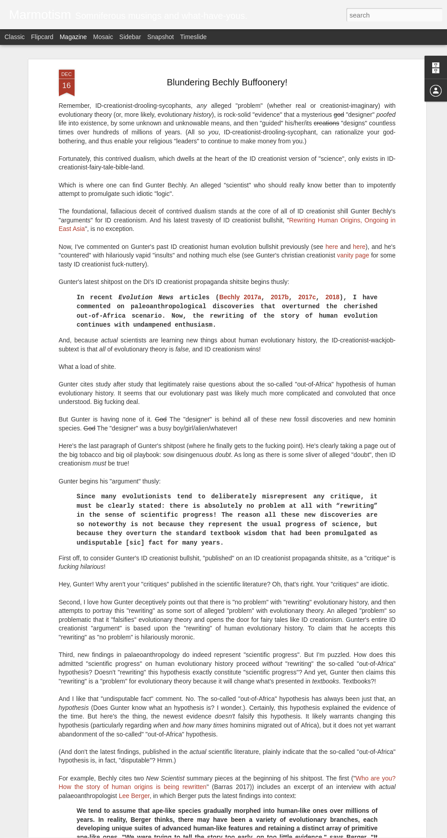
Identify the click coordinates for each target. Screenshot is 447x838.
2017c (307, 193)
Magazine (73, 36)
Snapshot (160, 36)
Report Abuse (278, 833)
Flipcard (42, 36)
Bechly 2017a (240, 193)
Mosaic (103, 36)
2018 (332, 193)
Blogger (251, 833)
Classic (14, 36)
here (331, 143)
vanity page (353, 151)
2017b (280, 193)
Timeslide (193, 36)
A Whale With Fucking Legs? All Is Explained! (211, 726)
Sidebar (130, 36)
